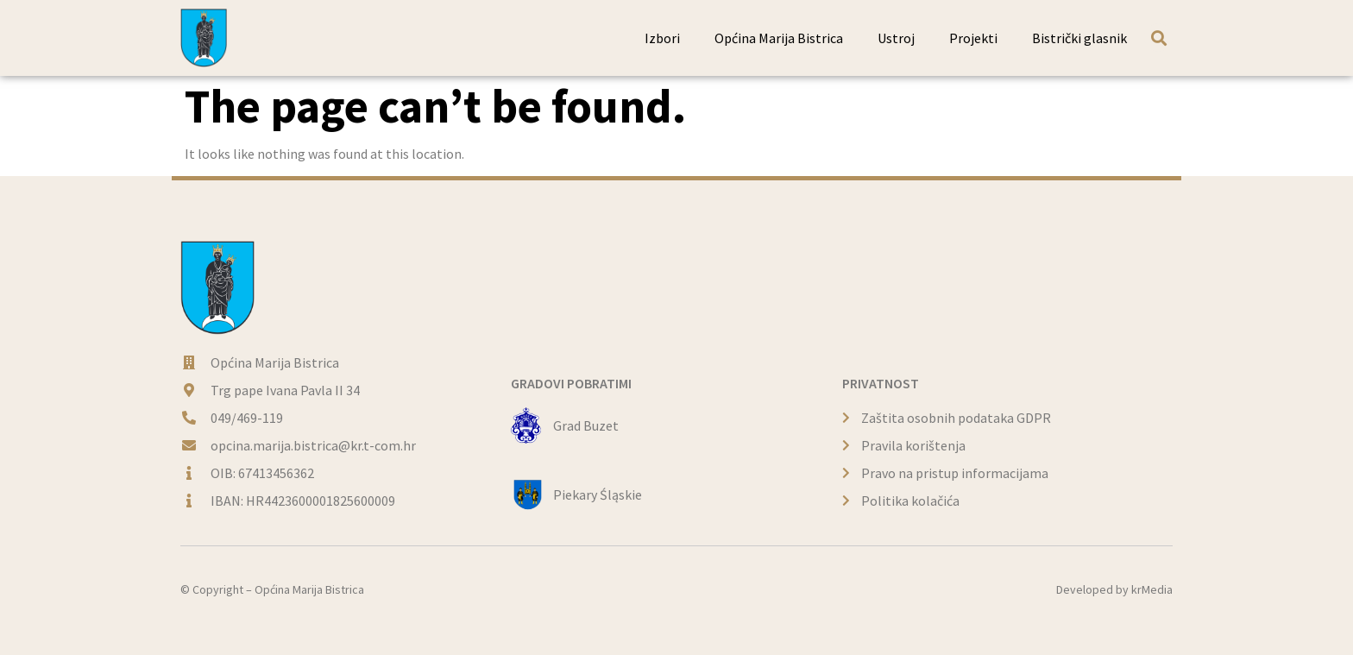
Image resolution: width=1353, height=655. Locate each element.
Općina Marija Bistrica (778, 38)
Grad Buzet (586, 425)
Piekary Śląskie (597, 494)
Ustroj (896, 38)
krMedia (1152, 589)
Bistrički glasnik (1079, 38)
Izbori (662, 38)
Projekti (973, 38)
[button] (1158, 37)
